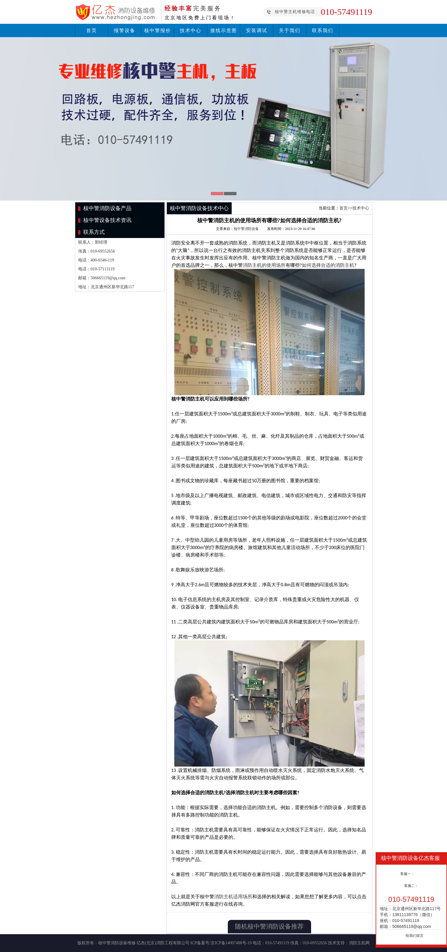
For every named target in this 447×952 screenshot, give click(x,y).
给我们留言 (415, 936)
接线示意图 (223, 30)
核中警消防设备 (246, 229)
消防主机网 (359, 943)
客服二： (411, 886)
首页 (91, 30)
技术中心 (190, 30)
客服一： (407, 874)
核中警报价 (157, 30)
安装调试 (256, 30)
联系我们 (322, 30)
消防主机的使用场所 (264, 265)
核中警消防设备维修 (117, 943)
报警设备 (124, 30)
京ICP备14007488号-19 (231, 943)
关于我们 (289, 30)
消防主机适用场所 (233, 896)
